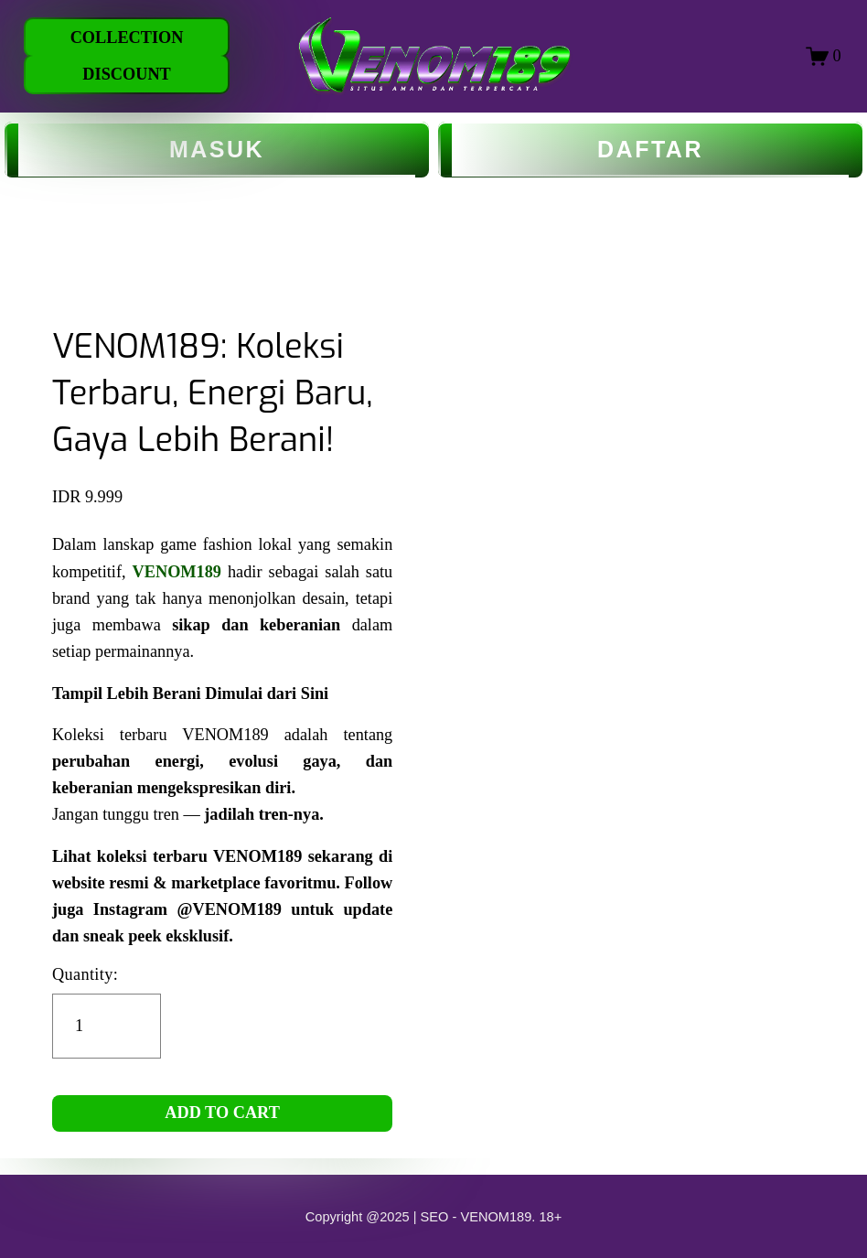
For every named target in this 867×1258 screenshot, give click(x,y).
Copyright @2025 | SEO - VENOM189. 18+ (433, 1217)
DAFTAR (650, 149)
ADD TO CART (222, 1112)
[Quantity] (106, 1026)
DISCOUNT (126, 74)
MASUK (217, 149)
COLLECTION (127, 37)
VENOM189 (177, 572)
